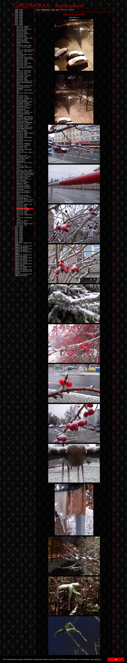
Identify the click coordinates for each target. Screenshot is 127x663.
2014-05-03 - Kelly (21, 79)
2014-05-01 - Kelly (21, 78)
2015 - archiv (19, 226)
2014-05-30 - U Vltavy (22, 97)
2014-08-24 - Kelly (21, 134)
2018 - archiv (19, 231)
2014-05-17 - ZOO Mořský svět (24, 90)
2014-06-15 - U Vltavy (22, 110)
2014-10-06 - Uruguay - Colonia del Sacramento (23, 185)
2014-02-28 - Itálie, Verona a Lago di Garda (24, 55)
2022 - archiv (19, 237)
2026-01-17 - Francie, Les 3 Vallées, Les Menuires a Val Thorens (23, 271)
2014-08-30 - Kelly (21, 136)
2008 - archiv (19, 15)
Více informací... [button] (96, 659)
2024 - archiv (19, 240)
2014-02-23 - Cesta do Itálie (24, 38)
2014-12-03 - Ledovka (22, 210)
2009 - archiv (19, 17)
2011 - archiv (19, 20)
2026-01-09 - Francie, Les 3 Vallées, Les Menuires (23, 246)
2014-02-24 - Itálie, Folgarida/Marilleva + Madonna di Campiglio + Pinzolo (23, 42)
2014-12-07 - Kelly (21, 211)
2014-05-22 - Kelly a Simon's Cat (24, 93)
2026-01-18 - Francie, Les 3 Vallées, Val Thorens (23, 274)
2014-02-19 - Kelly (21, 36)
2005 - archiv (19, 11)
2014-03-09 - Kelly (21, 60)
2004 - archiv (19, 9)
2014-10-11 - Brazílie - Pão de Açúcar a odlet (24, 205)
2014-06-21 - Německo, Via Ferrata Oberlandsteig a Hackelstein (24, 113)
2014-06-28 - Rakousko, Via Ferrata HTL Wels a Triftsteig (24, 117)
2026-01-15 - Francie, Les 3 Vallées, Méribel (23, 264)
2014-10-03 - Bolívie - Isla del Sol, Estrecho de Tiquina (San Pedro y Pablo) (24, 176)
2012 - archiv (19, 21)
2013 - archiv (19, 23)
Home (38, 9)
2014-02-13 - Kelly (21, 32)
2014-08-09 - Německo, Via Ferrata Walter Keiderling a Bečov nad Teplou (24, 128)
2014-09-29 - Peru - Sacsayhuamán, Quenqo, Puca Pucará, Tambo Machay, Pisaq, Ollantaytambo (23, 158)
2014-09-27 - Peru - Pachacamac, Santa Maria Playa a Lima (24, 149)
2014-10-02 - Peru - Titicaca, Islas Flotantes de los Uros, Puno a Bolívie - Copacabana (24, 171)
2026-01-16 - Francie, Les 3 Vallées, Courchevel (23, 267)
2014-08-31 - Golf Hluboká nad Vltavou (24, 138)
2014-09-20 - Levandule (23, 145)
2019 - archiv (19, 232)
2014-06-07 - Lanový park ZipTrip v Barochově (23, 105)
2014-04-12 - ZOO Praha (23, 70)
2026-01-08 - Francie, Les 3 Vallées (23, 243)
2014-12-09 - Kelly (21, 213)
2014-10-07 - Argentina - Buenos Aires (23, 188)
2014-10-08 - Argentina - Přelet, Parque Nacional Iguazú (23, 192)
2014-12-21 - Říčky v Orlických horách (22, 221)
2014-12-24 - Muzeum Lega (24, 223)
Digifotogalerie (69, 5)
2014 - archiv (55, 9)
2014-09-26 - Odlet (21, 146)
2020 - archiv (19, 234)
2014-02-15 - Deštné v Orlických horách (22, 34)
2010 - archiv (19, 18)
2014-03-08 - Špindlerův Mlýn (24, 58)
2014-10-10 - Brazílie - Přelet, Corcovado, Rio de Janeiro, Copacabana (24, 201)
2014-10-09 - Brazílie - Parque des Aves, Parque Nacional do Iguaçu (23, 197)
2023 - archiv (19, 238)
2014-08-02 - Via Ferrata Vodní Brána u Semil (23, 124)
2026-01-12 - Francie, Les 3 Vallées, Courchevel (23, 255)
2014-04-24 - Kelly (21, 73)
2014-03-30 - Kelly (21, 64)
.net (37, 5)
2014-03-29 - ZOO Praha (23, 63)
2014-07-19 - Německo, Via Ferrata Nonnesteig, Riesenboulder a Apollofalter (24, 121)
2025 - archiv (19, 241)
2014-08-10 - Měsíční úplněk (24, 133)
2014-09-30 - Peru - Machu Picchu (24, 163)
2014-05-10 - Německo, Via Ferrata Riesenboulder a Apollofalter (24, 87)
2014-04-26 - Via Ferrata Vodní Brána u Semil (23, 75)
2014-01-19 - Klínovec (22, 26)
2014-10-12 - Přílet (21, 207)
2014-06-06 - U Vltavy (22, 103)
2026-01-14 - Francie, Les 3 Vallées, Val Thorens (23, 261)
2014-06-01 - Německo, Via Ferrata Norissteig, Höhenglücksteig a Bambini (24, 100)
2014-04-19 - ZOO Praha (23, 72)
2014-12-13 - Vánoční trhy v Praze (24, 215)
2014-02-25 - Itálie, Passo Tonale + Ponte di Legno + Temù (24, 47)
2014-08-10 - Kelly (21, 131)
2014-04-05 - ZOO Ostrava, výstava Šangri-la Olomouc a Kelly (24, 67)
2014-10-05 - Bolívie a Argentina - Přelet (22, 182)
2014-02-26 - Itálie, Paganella (24, 50)
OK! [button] (115, 659)
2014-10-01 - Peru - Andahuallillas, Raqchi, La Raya (23, 167)
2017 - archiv (19, 229)
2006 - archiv (19, 12)
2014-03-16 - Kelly (21, 61)
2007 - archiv (19, 14)
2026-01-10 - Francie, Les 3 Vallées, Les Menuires (23, 249)
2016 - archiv (19, 228)
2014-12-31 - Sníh (21, 225)
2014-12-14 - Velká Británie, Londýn (24, 218)
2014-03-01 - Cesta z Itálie (24, 57)
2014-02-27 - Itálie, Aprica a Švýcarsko (24, 52)
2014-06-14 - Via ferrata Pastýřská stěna (23, 108)
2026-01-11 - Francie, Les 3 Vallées (23, 252)
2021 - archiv (19, 235)
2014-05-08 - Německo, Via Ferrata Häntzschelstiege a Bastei (24, 82)
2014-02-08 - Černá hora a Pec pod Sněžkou (24, 29)
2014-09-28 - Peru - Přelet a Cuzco (24, 153)
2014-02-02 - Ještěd (22, 27)
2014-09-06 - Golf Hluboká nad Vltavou (24, 141)
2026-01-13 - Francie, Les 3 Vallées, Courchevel (23, 258)
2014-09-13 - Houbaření (23, 143)
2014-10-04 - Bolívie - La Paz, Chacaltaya (23, 179)
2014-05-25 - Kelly (21, 96)
